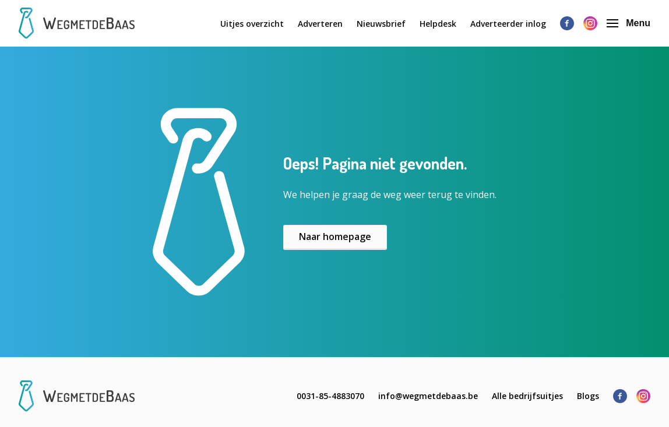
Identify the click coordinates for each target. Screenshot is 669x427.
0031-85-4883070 (330, 395)
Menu (628, 23)
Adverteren (320, 23)
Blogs (588, 395)
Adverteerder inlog (508, 23)
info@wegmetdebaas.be (428, 395)
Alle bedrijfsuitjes (527, 395)
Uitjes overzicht (252, 23)
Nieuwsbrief (381, 23)
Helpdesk (438, 23)
